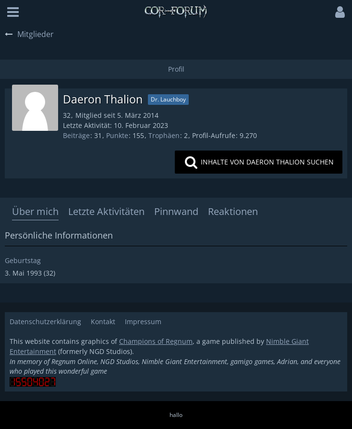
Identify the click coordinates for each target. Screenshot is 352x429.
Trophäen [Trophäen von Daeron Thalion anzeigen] (164, 135)
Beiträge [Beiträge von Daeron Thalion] (76, 135)
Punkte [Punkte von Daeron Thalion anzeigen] (117, 135)
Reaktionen (233, 211)
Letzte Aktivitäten (106, 211)
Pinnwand (176, 211)
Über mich (35, 211)
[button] (13, 12)
